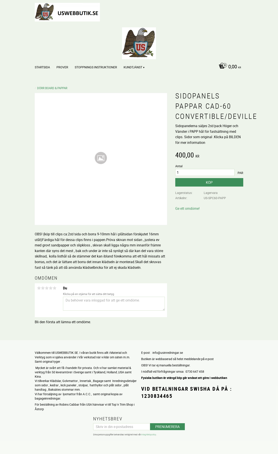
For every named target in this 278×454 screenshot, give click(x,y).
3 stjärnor (47, 288)
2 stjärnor (43, 288)
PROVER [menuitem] (62, 67)
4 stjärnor (51, 288)
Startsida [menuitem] (42, 67)
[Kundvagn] (229, 67)
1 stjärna (39, 288)
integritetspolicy (148, 434)
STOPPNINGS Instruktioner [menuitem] (96, 67)
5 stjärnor (54, 288)
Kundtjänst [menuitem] (133, 67)
